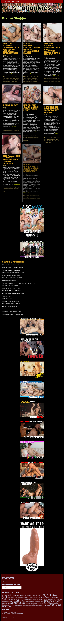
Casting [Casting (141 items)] (36, 597)
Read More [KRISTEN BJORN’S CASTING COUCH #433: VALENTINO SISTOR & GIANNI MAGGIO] (56, 75)
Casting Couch (12, 78)
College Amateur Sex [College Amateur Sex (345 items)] (44, 597)
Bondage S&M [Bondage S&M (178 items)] (21, 597)
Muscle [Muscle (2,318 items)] (22, 603)
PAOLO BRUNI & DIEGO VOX (11, 265)
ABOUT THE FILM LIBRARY (11, 612)
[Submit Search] (3, 587)
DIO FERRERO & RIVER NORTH (12, 288)
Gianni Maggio (7, 79)
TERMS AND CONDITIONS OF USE (13, 613)
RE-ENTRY (6, 309)
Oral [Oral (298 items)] (32, 603)
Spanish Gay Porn (8, 81)
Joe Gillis (34, 79)
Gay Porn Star (32, 78)
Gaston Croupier (6, 188)
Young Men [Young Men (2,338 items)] (7, 606)
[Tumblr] (6, 581)
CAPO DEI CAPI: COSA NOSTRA (12, 311)
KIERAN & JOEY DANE (9, 280)
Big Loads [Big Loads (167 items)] (11, 597)
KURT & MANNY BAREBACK (11, 306)
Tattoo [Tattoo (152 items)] (31, 605)
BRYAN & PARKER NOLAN (10, 285)
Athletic (10, 76)
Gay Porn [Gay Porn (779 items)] (13, 601)
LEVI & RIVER (7, 296)
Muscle (53, 140)
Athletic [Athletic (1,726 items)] (8, 595)
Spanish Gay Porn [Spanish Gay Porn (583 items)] (8, 605)
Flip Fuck (25, 137)
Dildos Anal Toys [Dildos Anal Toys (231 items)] (57, 599)
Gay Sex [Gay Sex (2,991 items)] (21, 601)
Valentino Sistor (49, 83)
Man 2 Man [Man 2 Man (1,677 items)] (13, 603)
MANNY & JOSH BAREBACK (11, 301)
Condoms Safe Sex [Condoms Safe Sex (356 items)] (13, 599)
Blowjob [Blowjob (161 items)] (15, 597)
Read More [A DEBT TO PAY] (13, 126)
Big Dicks (7, 78)
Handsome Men (14, 79)
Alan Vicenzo (6, 76)
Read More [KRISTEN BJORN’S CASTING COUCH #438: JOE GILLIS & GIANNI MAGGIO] (33, 74)
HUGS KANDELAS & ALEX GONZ (12, 291)
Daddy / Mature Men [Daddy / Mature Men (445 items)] (40, 599)
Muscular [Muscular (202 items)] (28, 603)
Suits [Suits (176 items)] (24, 605)
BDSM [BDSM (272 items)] (23, 595)
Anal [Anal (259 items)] (3, 595)
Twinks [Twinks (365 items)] (46, 605)
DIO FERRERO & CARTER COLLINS (13, 267)
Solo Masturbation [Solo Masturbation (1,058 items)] (51, 603)
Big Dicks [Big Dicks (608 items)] (39, 595)
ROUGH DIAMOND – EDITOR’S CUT (13, 314)
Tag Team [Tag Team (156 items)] (27, 605)
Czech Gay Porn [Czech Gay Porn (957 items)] (26, 599)
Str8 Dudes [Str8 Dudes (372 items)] (18, 605)
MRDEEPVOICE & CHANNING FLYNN (13, 272)
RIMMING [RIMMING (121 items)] (35, 603)
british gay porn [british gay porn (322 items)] (29, 597)
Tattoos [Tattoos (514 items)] (35, 605)
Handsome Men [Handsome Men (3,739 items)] (52, 601)
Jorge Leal (25, 138)
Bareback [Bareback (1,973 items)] (16, 595)
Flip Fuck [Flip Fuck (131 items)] (7, 601)
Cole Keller (5, 130)
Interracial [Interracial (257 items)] (4, 603)
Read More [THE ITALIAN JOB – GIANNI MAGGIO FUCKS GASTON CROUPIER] (17, 184)
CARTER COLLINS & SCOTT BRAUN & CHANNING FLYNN (19, 283)
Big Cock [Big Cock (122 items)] (27, 595)
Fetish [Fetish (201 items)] (3, 601)
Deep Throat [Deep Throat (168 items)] (50, 599)
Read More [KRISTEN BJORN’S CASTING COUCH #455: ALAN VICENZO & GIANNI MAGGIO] (14, 74)
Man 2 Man (48, 81)
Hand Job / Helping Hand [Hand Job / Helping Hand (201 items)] (37, 601)
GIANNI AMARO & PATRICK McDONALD (14, 293)
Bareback (14, 76)
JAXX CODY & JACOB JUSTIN (11, 275)
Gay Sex (58, 137)
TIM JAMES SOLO (8, 298)
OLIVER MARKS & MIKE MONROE (12, 278)
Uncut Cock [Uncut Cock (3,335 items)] (55, 604)
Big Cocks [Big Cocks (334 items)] (32, 595)
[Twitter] (3, 581)
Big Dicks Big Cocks (35, 135)
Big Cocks (33, 76)
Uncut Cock (14, 81)
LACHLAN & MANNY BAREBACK (12, 304)
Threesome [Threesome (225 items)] (41, 605)
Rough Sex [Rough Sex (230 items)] (41, 603)
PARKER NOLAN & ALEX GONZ (11, 270)
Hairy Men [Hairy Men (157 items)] (28, 601)
